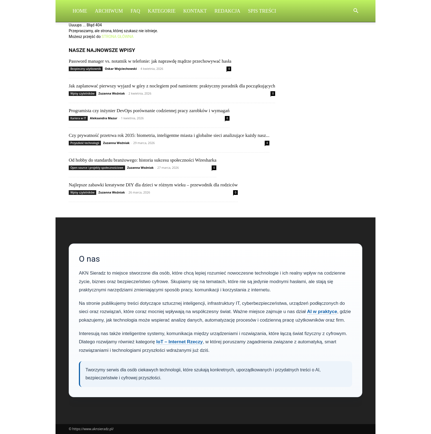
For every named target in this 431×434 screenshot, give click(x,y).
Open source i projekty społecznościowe (96, 168)
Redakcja (227, 11)
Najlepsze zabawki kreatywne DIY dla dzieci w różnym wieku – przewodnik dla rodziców (153, 184)
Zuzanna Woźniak (111, 93)
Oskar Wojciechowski (121, 69)
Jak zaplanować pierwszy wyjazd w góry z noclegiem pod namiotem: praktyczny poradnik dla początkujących (172, 86)
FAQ (135, 11)
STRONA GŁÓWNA (118, 36)
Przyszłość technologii (84, 143)
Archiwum (109, 11)
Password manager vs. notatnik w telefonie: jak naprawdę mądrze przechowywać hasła (150, 61)
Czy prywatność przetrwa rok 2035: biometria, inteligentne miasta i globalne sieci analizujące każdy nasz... (169, 135)
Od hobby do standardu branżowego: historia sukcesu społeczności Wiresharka (142, 160)
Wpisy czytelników (82, 93)
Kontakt (195, 11)
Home (80, 11)
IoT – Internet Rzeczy (179, 341)
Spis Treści (262, 11)
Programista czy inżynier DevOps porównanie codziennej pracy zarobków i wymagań (149, 110)
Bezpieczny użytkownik (85, 69)
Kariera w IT (78, 118)
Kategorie (162, 11)
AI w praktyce (322, 311)
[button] (355, 11)
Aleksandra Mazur (103, 118)
